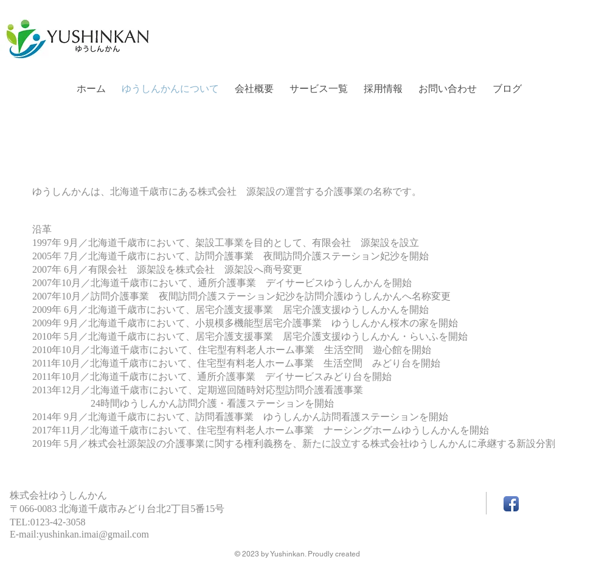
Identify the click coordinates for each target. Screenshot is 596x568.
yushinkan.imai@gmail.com (94, 534)
